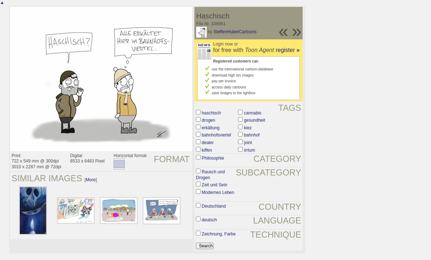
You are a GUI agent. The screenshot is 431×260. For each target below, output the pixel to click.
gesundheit (254, 120)
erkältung (210, 127)
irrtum (249, 150)
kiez (248, 127)
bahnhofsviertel (216, 135)
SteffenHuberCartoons (235, 31)
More (91, 179)
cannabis (252, 113)
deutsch (209, 219)
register (288, 50)
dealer (208, 142)
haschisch (211, 113)
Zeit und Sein (214, 184)
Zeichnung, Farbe (219, 234)
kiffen (207, 150)
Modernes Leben (218, 192)
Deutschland (214, 206)
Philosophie (213, 158)
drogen (208, 120)
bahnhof (252, 135)
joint (248, 142)
